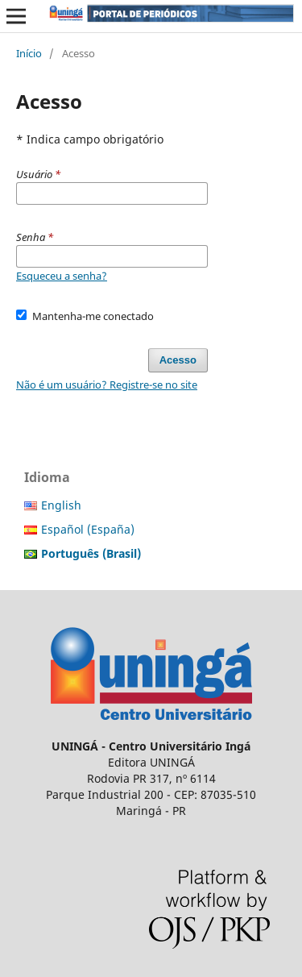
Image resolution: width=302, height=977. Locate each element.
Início (29, 53)
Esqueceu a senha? (61, 275)
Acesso (178, 360)
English (61, 505)
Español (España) (87, 529)
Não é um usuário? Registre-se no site (106, 384)
